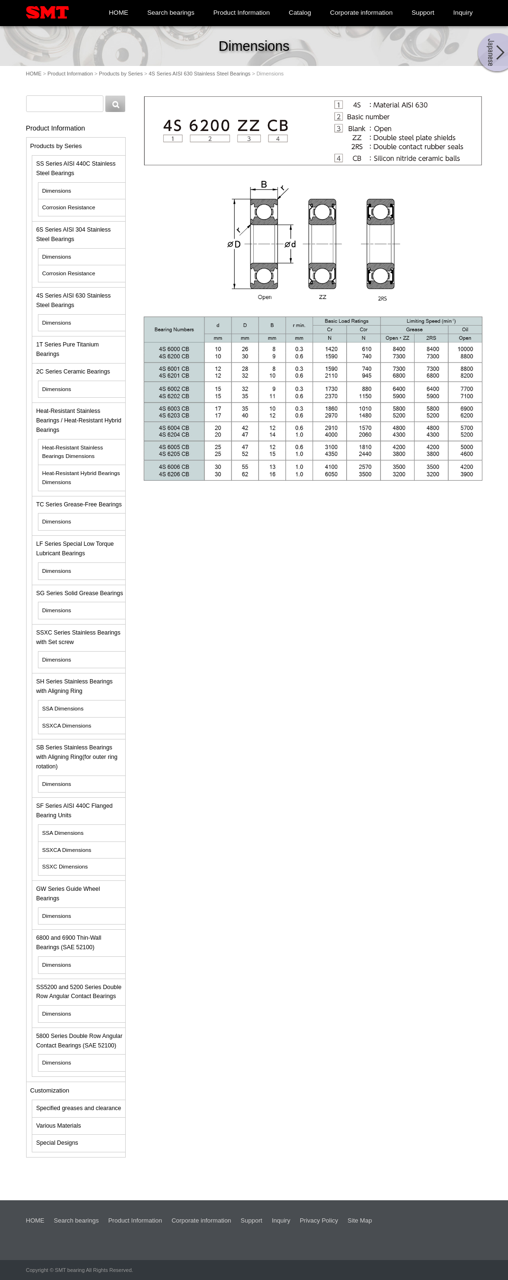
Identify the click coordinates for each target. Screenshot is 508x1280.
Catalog (300, 12)
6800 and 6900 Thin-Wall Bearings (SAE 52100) (68, 942)
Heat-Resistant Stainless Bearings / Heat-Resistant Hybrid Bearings (78, 420)
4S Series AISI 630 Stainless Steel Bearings (199, 73)
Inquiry (463, 12)
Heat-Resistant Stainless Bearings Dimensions (72, 451)
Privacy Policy (319, 1220)
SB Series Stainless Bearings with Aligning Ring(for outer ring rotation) (77, 757)
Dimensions (56, 190)
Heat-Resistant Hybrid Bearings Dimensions (81, 477)
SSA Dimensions (62, 708)
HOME (118, 12)
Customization (49, 1090)
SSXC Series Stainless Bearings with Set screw (78, 637)
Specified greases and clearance (78, 1108)
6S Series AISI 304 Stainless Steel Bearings (73, 234)
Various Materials (58, 1125)
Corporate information (361, 12)
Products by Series (121, 73)
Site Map (360, 1220)
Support (423, 12)
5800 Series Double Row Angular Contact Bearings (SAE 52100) (79, 1041)
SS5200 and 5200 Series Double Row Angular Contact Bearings (78, 992)
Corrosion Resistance (68, 207)
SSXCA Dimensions (67, 725)
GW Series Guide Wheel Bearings (68, 894)
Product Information (241, 12)
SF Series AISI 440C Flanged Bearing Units (74, 811)
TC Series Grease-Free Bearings (78, 504)
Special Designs (57, 1143)
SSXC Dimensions (65, 866)
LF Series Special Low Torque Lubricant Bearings (75, 549)
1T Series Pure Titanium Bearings (67, 349)
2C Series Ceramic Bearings (73, 371)
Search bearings (170, 12)
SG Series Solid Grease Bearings (79, 593)
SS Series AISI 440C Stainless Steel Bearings (75, 168)
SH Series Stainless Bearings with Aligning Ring (74, 686)
